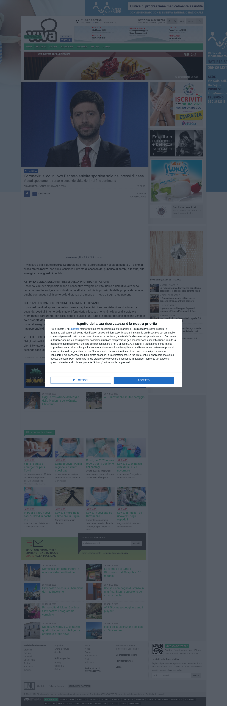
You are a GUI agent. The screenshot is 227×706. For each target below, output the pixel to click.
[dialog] (113, 353)
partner (75, 329)
